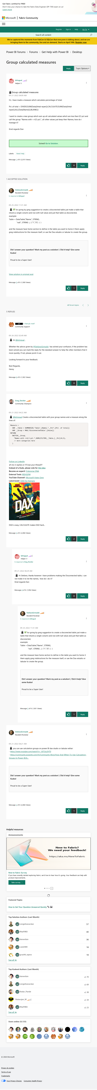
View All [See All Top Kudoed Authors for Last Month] (12, 1013)
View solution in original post (21, 274)
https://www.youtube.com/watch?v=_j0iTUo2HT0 (30, 752)
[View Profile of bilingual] (18, 80)
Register (59, 29)
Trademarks (5, 1077)
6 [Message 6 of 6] (16, 377)
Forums (33, 52)
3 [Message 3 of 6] (16, 534)
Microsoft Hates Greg (35, 478)
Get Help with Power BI (55, 52)
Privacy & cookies (7, 1069)
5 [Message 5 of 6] (16, 282)
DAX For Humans (27, 482)
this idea (41, 469)
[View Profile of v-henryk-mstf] (28, 323)
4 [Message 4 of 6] (22, 591)
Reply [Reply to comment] (83, 288)
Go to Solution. (51, 143)
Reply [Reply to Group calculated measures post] (83, 165)
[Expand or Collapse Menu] (3, 24)
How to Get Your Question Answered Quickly (27, 908)
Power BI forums (16, 52)
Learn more (7, 9)
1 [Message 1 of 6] (16, 159)
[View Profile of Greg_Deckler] (20, 400)
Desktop (77, 52)
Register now (81, 42)
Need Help (20, 153)
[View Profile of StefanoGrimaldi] (21, 190)
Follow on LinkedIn (17, 462)
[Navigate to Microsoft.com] (9, 17)
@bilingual (20, 340)
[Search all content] (63, 34)
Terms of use (6, 1073)
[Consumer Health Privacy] (33, 1082)
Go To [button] (84, 29)
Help (76, 29)
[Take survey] (16, 883)
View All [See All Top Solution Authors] (12, 961)
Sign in (68, 29)
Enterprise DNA (32, 472)
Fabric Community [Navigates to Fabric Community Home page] (28, 17)
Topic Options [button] (82, 68)
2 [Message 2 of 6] (16, 806)
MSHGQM (26, 475)
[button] (68, 68)
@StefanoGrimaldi (41, 346)
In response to (16, 196)
